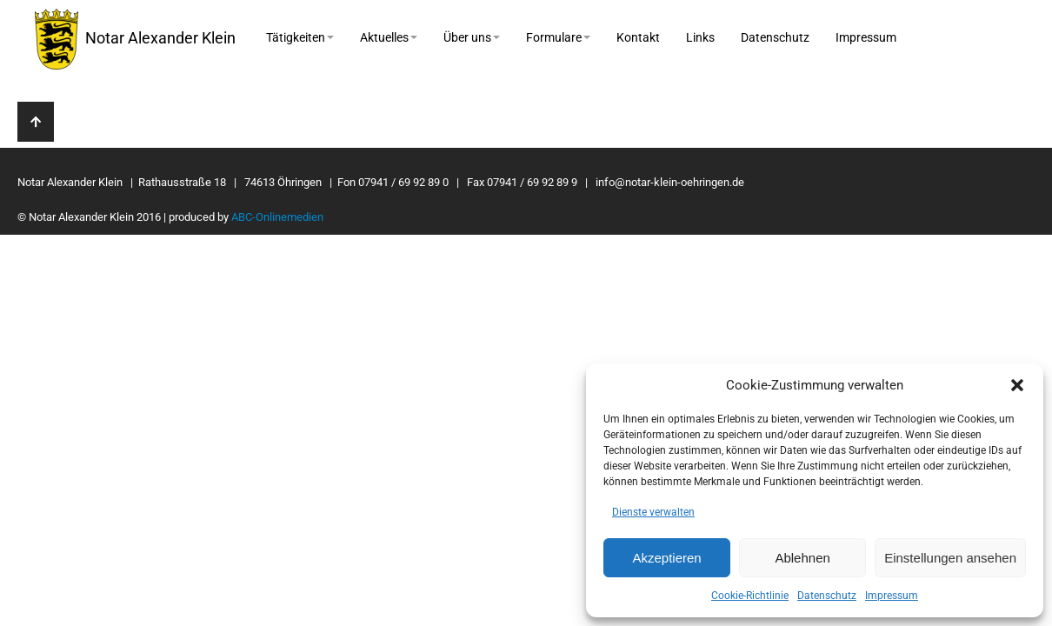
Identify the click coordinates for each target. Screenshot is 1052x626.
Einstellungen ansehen (950, 557)
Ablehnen (802, 557)
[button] (1017, 385)
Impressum (891, 595)
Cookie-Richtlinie (750, 595)
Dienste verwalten (653, 512)
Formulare (558, 37)
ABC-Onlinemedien (277, 216)
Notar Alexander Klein (135, 39)
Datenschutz (826, 595)
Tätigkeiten (300, 37)
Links (700, 37)
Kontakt (638, 37)
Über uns (471, 37)
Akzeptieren (666, 557)
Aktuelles (388, 37)
